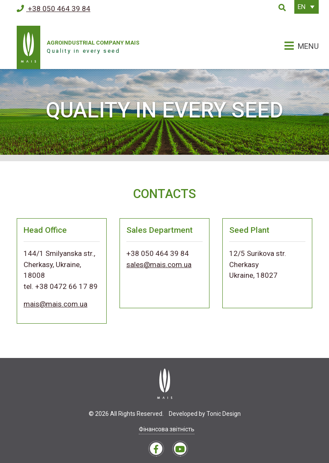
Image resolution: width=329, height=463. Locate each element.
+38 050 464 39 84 (53, 8)
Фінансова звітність (166, 429)
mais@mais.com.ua (55, 304)
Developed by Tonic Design (205, 413)
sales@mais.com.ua (158, 264)
